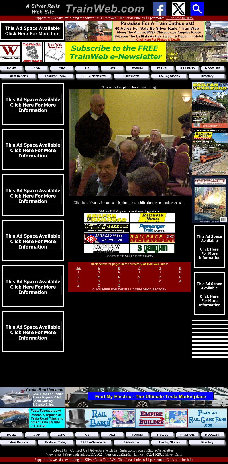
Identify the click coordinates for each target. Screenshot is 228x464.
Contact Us (79, 450)
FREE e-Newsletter (93, 76)
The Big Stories (169, 76)
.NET (112, 68)
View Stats (53, 454)
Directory (207, 76)
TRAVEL (162, 68)
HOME (11, 68)
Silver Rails (173, 454)
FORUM (137, 68)
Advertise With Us (104, 450)
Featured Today (55, 76)
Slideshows (131, 76)
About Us (61, 450)
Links (138, 454)
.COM (37, 68)
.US (87, 68)
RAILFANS (187, 68)
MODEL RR (212, 68)
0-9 (78, 268)
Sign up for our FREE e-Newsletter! (147, 450)
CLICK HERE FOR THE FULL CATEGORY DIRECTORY (129, 289)
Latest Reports (18, 76)
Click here (80, 203)
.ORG (61, 68)
